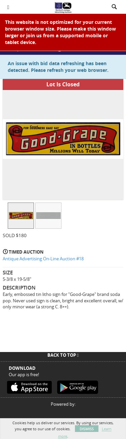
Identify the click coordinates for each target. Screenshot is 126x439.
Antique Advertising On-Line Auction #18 (43, 259)
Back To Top (63, 355)
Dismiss (87, 428)
